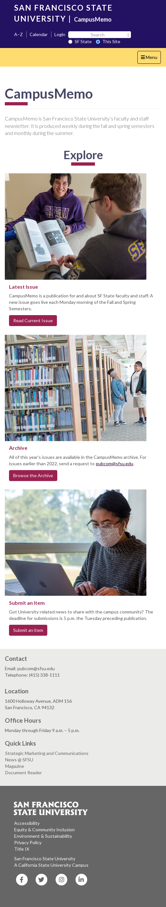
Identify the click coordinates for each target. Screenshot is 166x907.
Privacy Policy (28, 842)
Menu (151, 59)
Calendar (39, 34)
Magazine (14, 766)
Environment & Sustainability (43, 836)
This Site (108, 41)
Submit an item (28, 630)
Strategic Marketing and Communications (46, 753)
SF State (80, 41)
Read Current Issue (33, 320)
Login (59, 34)
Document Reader (23, 772)
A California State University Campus (51, 865)
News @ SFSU (19, 759)
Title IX (21, 849)
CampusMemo (93, 19)
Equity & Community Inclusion (44, 829)
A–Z (18, 34)
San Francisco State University (44, 858)
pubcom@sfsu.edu (114, 463)
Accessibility (27, 823)
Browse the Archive (33, 475)
